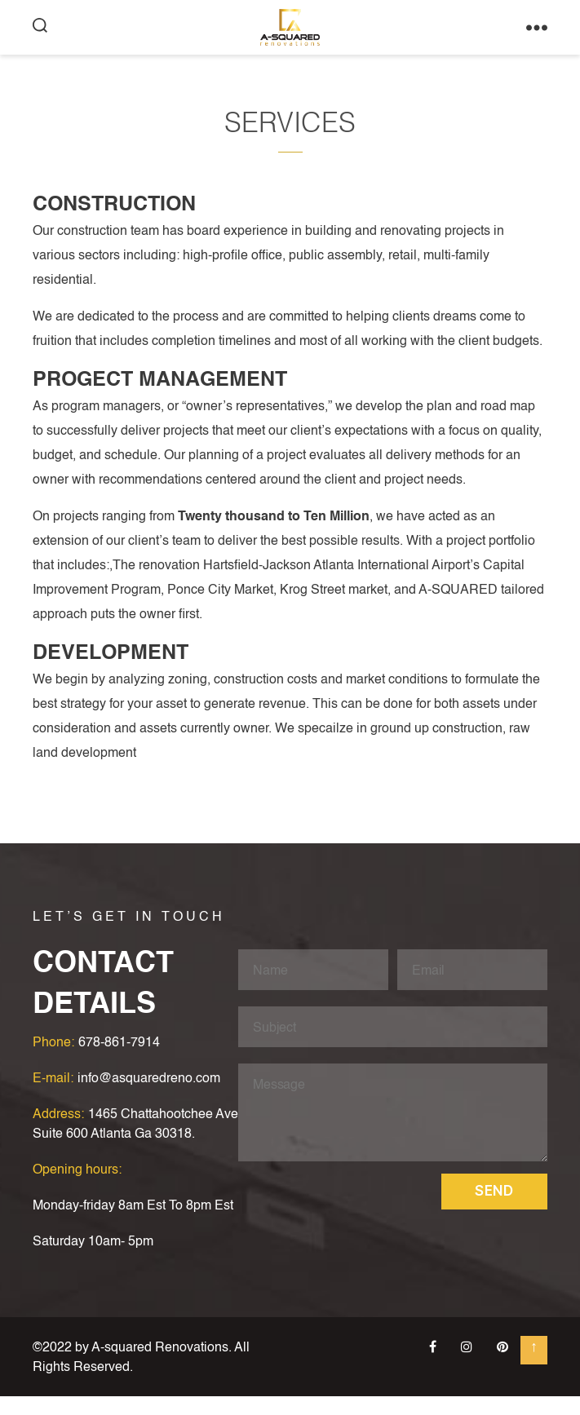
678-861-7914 (119, 1061)
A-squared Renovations (159, 1366)
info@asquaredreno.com (148, 1097)
